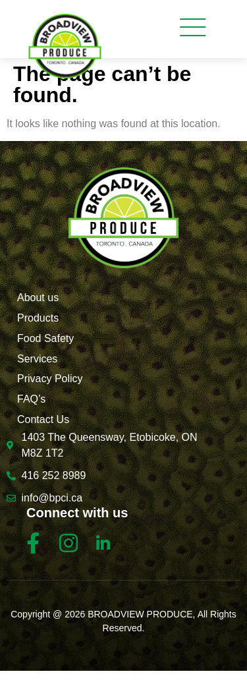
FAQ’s (31, 399)
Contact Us (43, 419)
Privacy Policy (50, 378)
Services (37, 358)
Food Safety (45, 338)
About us (38, 297)
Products (38, 318)
